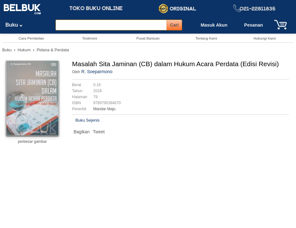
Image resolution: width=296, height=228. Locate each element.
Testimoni (89, 38)
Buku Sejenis (88, 120)
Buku (16, 25)
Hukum (23, 50)
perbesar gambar (32, 141)
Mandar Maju (104, 109)
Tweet (99, 131)
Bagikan (82, 131)
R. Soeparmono (96, 71)
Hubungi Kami (264, 38)
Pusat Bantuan (148, 38)
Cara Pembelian (31, 38)
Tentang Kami (206, 38)
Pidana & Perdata (52, 50)
